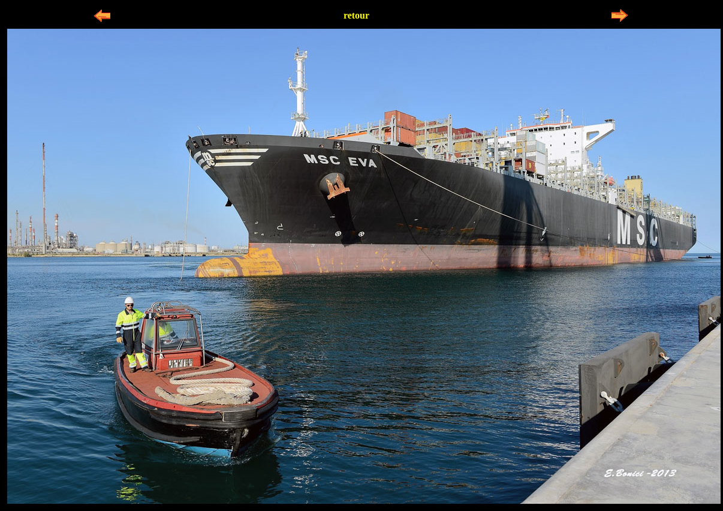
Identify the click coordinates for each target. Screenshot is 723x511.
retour (356, 15)
